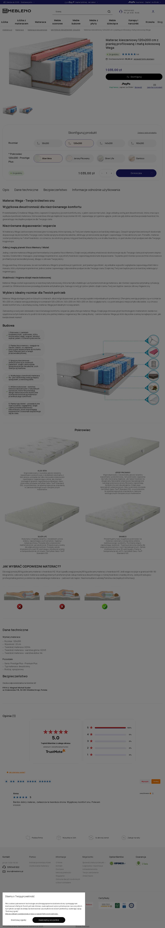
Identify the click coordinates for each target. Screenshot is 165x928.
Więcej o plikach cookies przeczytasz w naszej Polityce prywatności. (31, 914)
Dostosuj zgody (18, 920)
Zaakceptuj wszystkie (49, 920)
